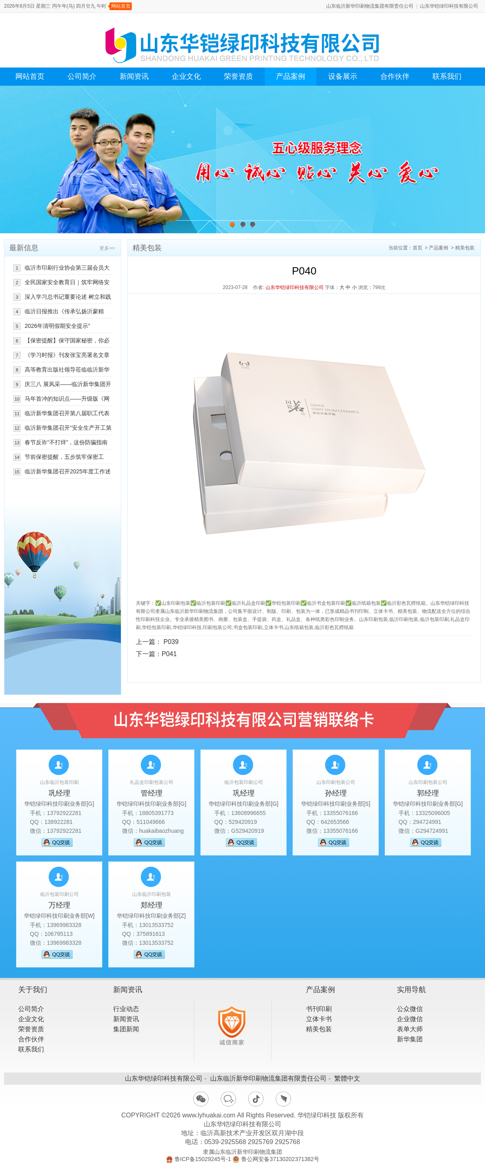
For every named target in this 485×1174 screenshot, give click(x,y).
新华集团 (410, 1039)
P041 (169, 653)
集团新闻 (126, 1029)
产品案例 (290, 76)
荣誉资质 (238, 76)
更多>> (107, 248)
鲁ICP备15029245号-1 (203, 1159)
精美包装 (464, 248)
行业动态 (126, 1008)
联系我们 (447, 76)
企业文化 (186, 76)
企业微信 (410, 1019)
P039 (170, 641)
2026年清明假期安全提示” (57, 326)
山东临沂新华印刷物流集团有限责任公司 (369, 6)
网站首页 (121, 6)
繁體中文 (347, 1078)
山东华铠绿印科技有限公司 (449, 6)
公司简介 (82, 76)
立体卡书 (319, 1019)
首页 (417, 248)
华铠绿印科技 (316, 1115)
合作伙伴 (394, 76)
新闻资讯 (134, 76)
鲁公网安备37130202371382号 (280, 1159)
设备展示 (342, 76)
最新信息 (23, 248)
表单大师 (410, 1029)
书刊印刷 (319, 1008)
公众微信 (410, 1008)
